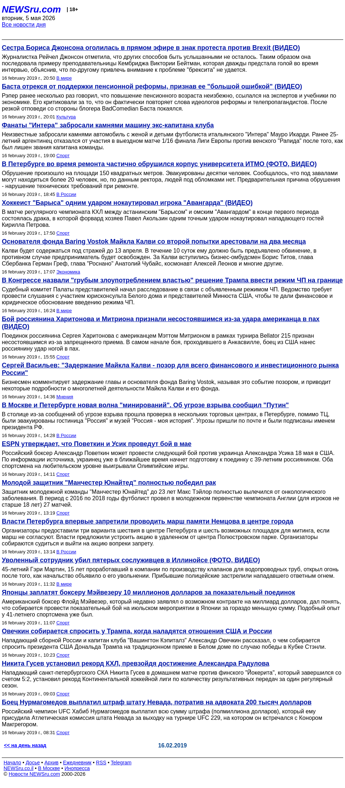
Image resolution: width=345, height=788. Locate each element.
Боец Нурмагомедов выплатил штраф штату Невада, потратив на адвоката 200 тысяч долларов (157, 702)
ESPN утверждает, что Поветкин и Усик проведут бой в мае (96, 443)
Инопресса (77, 768)
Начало (12, 762)
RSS (101, 762)
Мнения (64, 396)
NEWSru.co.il (18, 768)
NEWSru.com (31, 9)
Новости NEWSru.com (34, 774)
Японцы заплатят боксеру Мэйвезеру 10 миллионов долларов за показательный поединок (148, 592)
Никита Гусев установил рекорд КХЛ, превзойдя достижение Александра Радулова (135, 663)
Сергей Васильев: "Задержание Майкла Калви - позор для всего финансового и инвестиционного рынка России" (170, 369)
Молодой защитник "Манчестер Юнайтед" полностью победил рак (109, 482)
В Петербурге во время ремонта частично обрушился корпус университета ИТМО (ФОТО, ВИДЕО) (159, 164)
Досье (32, 762)
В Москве (49, 768)
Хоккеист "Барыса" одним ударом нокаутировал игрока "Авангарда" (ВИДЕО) (127, 202)
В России (66, 194)
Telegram (121, 762)
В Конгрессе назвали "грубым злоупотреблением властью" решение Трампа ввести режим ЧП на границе (172, 280)
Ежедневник (77, 762)
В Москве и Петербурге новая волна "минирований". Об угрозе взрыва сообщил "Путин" (145, 405)
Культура (66, 116)
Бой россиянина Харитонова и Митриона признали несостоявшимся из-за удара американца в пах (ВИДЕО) (161, 322)
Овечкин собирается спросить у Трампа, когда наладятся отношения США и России (137, 631)
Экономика (68, 272)
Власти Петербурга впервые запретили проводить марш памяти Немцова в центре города (147, 521)
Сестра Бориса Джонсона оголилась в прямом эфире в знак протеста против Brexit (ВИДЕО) (151, 47)
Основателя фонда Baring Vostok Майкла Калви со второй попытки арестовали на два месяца (154, 241)
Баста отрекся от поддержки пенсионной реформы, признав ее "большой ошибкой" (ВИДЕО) (152, 86)
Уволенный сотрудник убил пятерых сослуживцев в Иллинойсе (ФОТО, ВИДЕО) (131, 560)
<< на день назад (25, 745)
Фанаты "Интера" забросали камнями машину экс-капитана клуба (108, 125)
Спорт (63, 155)
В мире (64, 78)
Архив (52, 762)
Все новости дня (24, 25)
